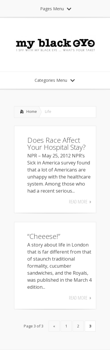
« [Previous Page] (54, 326)
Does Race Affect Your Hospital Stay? (56, 143)
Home (31, 111)
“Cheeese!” (43, 236)
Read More (78, 201)
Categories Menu (55, 80)
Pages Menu (55, 8)
